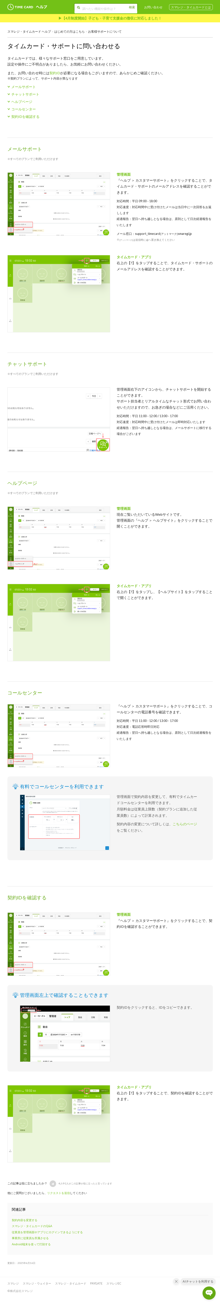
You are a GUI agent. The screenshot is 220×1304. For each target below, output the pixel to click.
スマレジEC (113, 1283)
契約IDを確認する (25, 116)
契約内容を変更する (24, 1220)
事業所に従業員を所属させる (30, 1238)
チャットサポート (25, 94)
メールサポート (23, 87)
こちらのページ (185, 824)
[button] (53, 1183)
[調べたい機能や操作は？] (105, 8)
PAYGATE (96, 1283)
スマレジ (13, 1283)
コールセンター (23, 109)
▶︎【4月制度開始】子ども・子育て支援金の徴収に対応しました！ (110, 18)
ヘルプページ (21, 101)
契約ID (54, 73)
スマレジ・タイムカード (70, 1283)
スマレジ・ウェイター (37, 1283)
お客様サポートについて (105, 31)
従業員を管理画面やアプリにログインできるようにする (47, 1232)
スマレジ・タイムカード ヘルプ (29, 31)
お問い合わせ (153, 7)
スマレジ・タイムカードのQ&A (32, 1226)
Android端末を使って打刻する (31, 1244)
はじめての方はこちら (69, 31)
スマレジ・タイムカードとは (191, 7)
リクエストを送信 (58, 1193)
